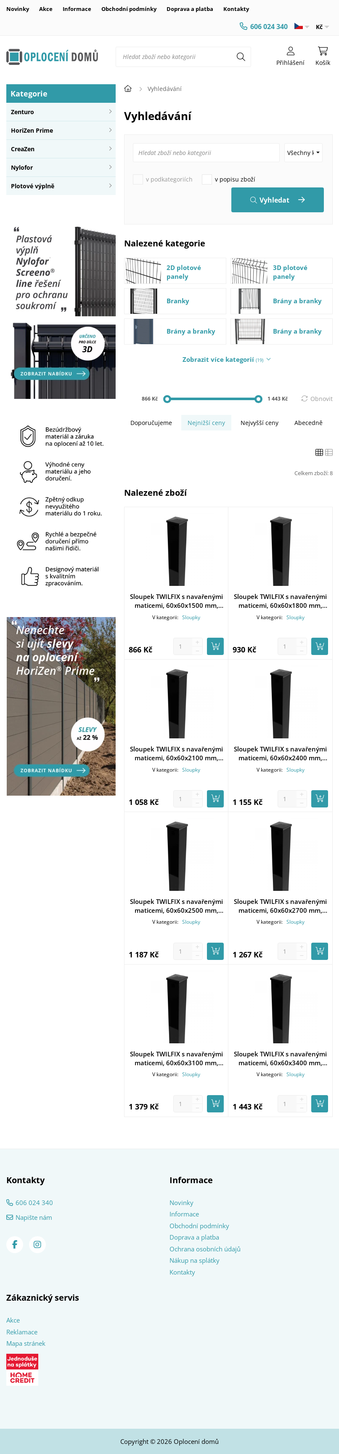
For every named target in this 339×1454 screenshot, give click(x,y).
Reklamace (21, 1332)
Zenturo (22, 112)
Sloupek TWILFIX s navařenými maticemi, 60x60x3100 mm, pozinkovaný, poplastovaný (176, 1058)
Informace (77, 9)
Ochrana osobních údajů (205, 1249)
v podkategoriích (169, 179)
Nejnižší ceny (206, 423)
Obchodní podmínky (128, 9)
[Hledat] (241, 57)
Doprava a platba (190, 9)
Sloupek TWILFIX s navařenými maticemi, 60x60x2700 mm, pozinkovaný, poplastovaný (280, 906)
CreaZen (22, 149)
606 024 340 (269, 26)
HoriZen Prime (32, 130)
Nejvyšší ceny (259, 423)
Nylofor (22, 167)
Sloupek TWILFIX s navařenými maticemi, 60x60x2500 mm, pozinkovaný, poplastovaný (176, 906)
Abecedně (308, 423)
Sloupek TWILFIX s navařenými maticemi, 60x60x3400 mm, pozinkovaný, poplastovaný (280, 1058)
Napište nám (34, 1217)
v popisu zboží (235, 179)
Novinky (17, 9)
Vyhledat (274, 200)
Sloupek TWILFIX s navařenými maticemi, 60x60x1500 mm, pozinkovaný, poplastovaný (176, 601)
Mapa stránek (25, 1343)
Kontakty (236, 9)
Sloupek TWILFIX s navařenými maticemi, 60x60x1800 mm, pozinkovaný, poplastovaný (280, 601)
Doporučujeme (151, 423)
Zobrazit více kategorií (223, 359)
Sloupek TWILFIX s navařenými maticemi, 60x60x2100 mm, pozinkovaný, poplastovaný (176, 753)
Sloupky (191, 617)
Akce (46, 9)
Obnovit (321, 399)
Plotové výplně (32, 186)
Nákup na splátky (195, 1260)
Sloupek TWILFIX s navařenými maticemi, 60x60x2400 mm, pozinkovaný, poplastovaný (280, 753)
